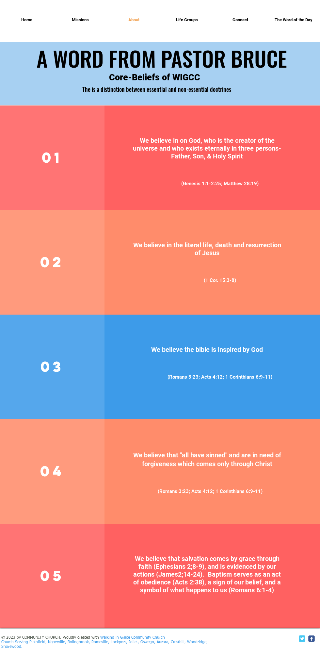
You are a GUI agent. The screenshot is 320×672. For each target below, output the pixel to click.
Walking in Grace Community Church (132, 638)
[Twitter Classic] (302, 638)
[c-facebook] (311, 638)
